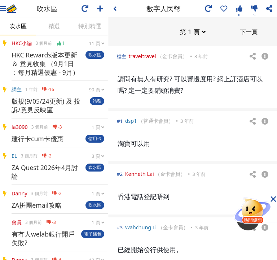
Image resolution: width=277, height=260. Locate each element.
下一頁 (249, 31)
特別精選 (89, 26)
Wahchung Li (141, 227)
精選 (54, 26)
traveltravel (142, 55)
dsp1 (131, 120)
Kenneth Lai (139, 173)
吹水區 (18, 26)
